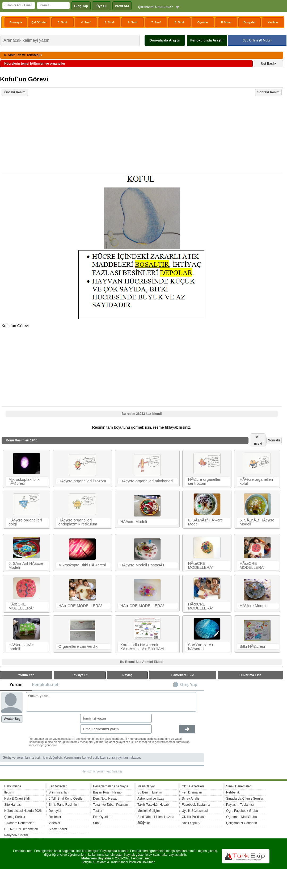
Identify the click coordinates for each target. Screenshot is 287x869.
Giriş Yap (81, 6)
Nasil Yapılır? (191, 823)
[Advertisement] (142, 135)
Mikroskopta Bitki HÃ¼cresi (82, 565)
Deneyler (55, 811)
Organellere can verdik (78, 646)
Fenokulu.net (45, 684)
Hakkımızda (12, 786)
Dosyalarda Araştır (164, 40)
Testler (97, 811)
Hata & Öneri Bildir (17, 798)
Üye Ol (101, 6)
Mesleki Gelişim (148, 811)
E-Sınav (226, 22)
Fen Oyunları (102, 817)
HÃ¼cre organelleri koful (256, 481)
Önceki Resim (14, 92)
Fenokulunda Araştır (207, 40)
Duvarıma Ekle (250, 675)
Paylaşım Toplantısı (240, 805)
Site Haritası (13, 805)
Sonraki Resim (268, 92)
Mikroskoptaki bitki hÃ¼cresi (24, 481)
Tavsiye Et (79, 675)
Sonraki (274, 440)
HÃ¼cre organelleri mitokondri (146, 481)
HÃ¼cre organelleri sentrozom (204, 481)
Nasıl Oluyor (146, 786)
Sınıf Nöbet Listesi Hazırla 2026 (155, 817)
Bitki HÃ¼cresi (252, 646)
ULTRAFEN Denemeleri (21, 829)
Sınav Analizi (58, 829)
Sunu (96, 823)
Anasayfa (15, 22)
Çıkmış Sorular (14, 817)
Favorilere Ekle (182, 675)
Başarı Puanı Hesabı (108, 792)
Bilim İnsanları (59, 792)
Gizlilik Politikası (193, 817)
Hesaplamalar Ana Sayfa (110, 786)
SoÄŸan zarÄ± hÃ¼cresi (200, 647)
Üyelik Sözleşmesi (195, 811)
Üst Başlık (268, 63)
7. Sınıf (156, 22)
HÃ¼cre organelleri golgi (25, 522)
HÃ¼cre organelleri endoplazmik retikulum (77, 522)
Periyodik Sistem (16, 835)
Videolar (54, 823)
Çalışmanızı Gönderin (241, 823)
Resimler (55, 817)
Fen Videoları (58, 786)
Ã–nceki (258, 440)
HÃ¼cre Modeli (133, 522)
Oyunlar (202, 22)
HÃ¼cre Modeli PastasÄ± (142, 565)
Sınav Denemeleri (238, 786)
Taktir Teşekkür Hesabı (153, 805)
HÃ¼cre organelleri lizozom (82, 481)
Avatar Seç (12, 719)
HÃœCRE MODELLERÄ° (200, 565)
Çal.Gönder (39, 22)
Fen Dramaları (192, 792)
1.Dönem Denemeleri (19, 823)
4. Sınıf (86, 22)
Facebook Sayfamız (196, 805)
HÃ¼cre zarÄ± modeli (21, 647)
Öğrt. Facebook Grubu (242, 811)
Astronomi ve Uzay (150, 798)
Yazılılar (273, 22)
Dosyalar (249, 22)
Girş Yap (188, 684)
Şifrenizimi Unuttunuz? (155, 7)
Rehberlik (233, 792)
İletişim (9, 792)
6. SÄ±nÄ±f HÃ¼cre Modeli (205, 522)
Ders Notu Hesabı (105, 798)
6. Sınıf (132, 22)
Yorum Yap (26, 675)
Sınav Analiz (190, 798)
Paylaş (128, 675)
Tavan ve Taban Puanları (110, 805)
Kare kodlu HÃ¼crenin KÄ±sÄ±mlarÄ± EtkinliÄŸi (142, 647)
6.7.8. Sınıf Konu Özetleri (66, 798)
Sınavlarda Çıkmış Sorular (244, 798)
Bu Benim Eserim (149, 792)
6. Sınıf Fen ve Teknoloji (22, 55)
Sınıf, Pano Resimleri (64, 805)
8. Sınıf (179, 22)
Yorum (15, 684)
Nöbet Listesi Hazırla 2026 (23, 811)
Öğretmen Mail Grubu (241, 817)
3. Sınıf (62, 22)
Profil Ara (122, 6)
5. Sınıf (109, 22)
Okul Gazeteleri (193, 786)
